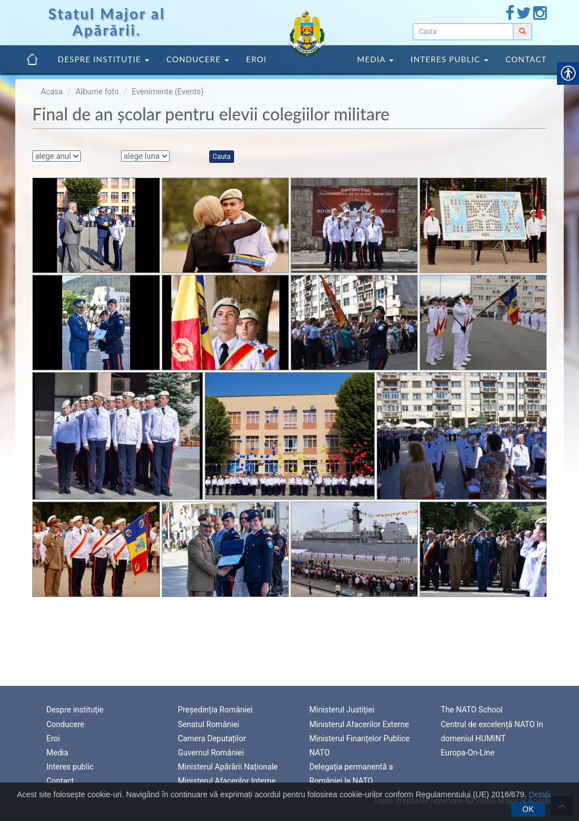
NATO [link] (319, 751)
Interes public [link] (450, 59)
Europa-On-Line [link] (468, 751)
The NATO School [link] (472, 708)
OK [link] (528, 809)
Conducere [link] (197, 59)
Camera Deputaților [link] (212, 737)
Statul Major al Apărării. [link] (106, 22)
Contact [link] (526, 59)
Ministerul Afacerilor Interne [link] (227, 779)
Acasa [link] (52, 91)
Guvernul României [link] (211, 751)
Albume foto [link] (97, 91)
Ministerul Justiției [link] (341, 708)
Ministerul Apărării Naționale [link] (228, 765)
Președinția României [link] (215, 708)
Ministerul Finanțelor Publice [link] (359, 737)
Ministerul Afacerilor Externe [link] (359, 722)
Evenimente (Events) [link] (168, 91)
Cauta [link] (221, 157)
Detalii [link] (540, 794)
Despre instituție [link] (103, 59)
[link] (510, 15)
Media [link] (375, 59)
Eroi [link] (256, 59)
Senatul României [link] (209, 722)
